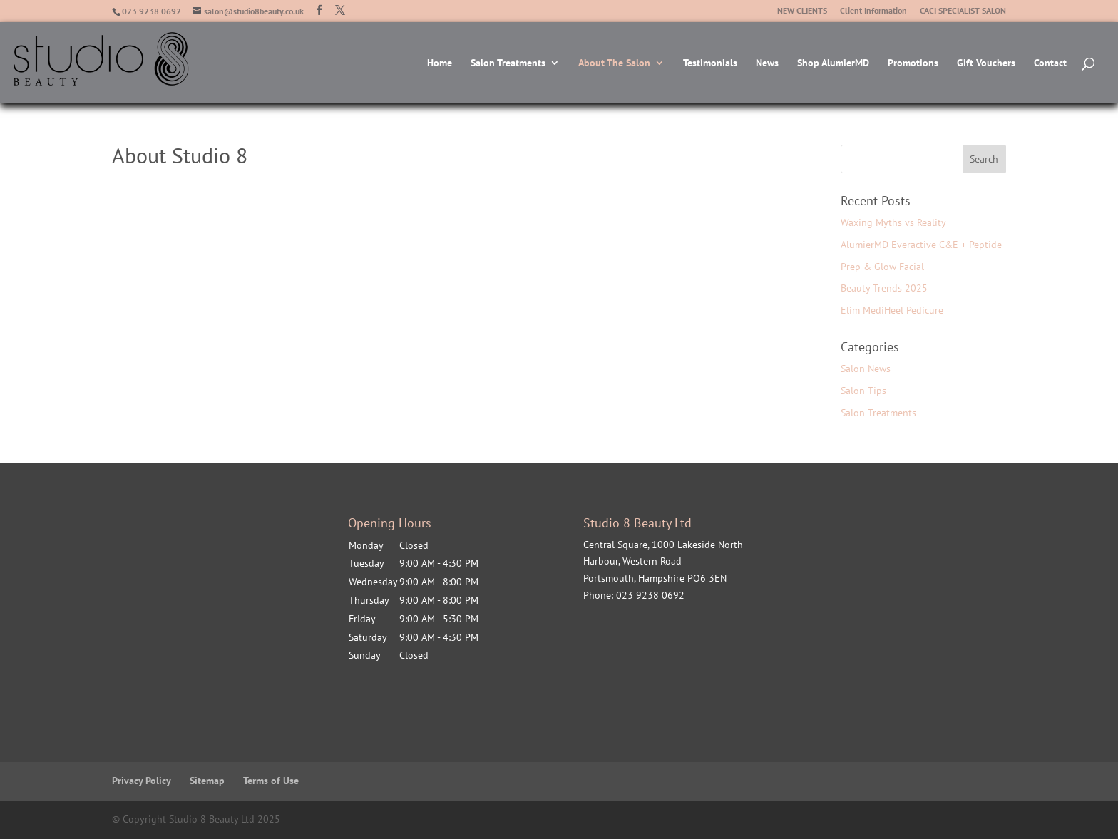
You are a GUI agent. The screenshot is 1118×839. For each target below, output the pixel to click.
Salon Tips (863, 390)
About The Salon (614, 63)
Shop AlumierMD (833, 63)
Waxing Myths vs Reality (893, 222)
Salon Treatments (508, 63)
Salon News (866, 368)
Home (439, 63)
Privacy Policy (141, 780)
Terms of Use (271, 780)
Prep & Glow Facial (882, 266)
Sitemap (207, 780)
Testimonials (710, 63)
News (767, 63)
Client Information (873, 11)
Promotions (913, 63)
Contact (1050, 63)
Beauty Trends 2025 (884, 288)
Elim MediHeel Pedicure (892, 310)
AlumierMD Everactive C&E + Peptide (921, 244)
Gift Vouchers (986, 63)
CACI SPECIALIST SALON (963, 11)
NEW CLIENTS (802, 11)
